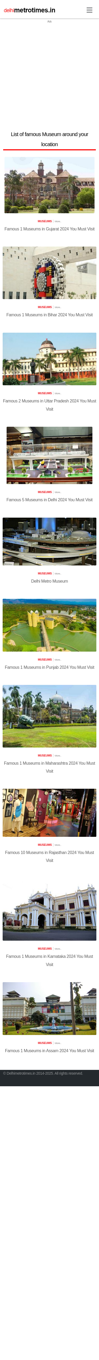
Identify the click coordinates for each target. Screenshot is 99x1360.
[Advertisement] (49, 73)
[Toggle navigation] (89, 10)
